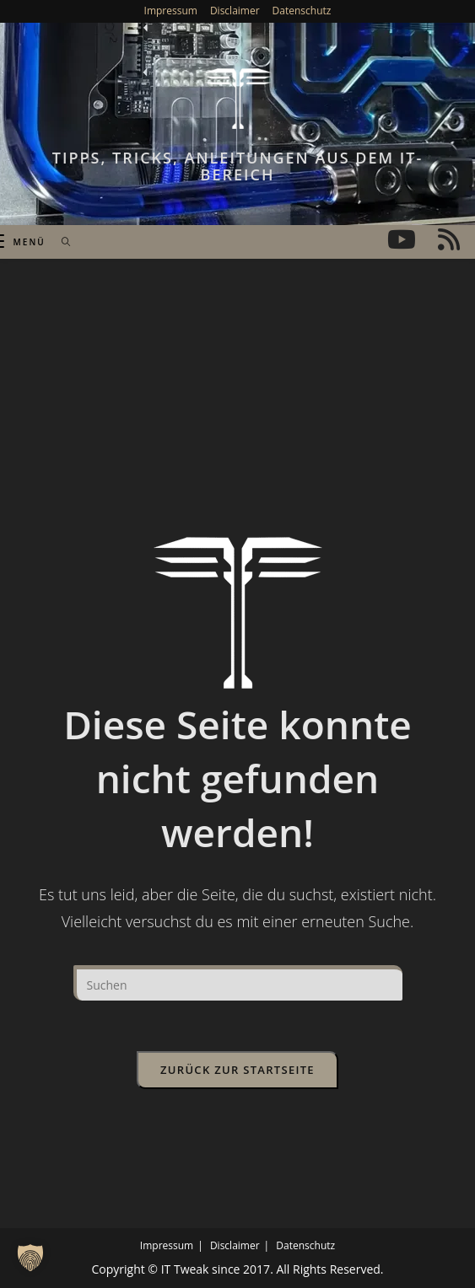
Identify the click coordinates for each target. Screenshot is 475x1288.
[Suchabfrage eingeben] (237, 983)
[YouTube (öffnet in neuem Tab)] (402, 239)
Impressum (170, 10)
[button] (30, 1257)
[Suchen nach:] (60, 242)
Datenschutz (302, 10)
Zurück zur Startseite (237, 1069)
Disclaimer (235, 10)
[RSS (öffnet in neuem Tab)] (449, 239)
